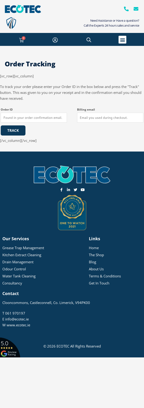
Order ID (7, 110)
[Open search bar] (88, 40)
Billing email (86, 110)
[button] (122, 40)
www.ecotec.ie (18, 325)
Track (13, 130)
